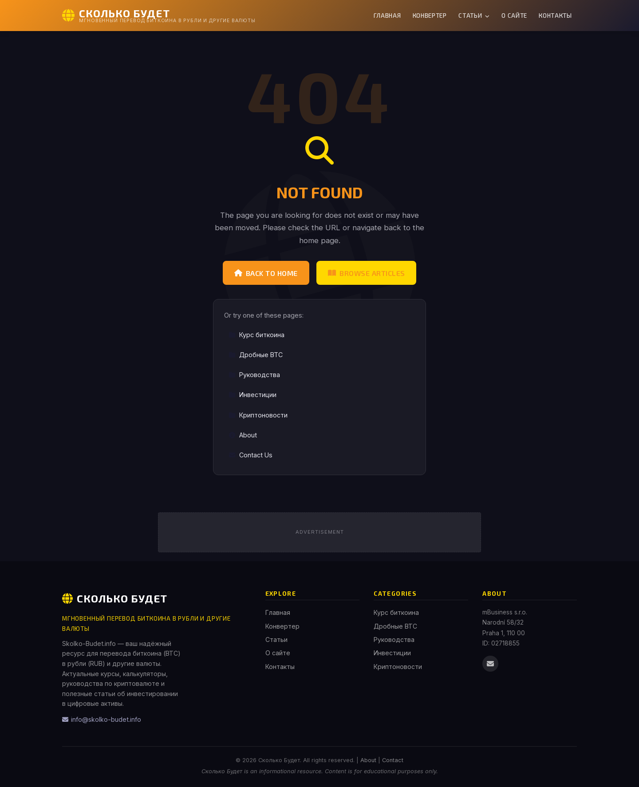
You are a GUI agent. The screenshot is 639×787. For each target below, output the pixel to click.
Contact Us (250, 455)
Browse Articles (366, 273)
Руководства (254, 374)
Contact (392, 760)
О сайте (514, 15)
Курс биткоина (256, 334)
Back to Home (266, 273)
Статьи (474, 15)
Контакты (555, 15)
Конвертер (430, 15)
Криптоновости (258, 415)
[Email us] (490, 664)
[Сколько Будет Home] (159, 15)
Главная (387, 15)
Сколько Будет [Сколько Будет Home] (114, 598)
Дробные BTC (256, 354)
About (243, 435)
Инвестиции (252, 394)
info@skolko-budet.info (101, 719)
